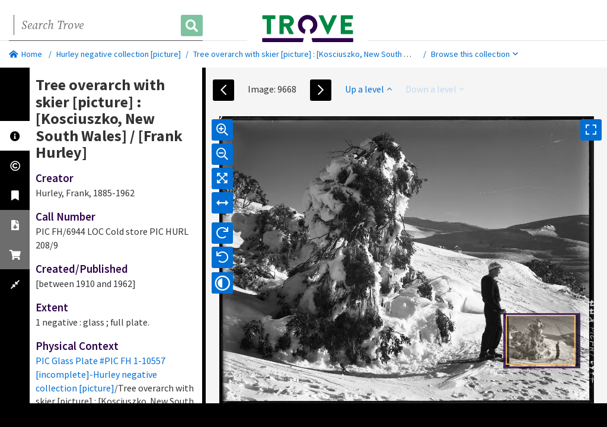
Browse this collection (474, 54)
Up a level (368, 89)
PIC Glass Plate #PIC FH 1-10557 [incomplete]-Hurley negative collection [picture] (100, 374)
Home (25, 54)
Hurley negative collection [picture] (118, 54)
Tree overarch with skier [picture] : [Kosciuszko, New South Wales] (310, 54)
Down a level (434, 89)
